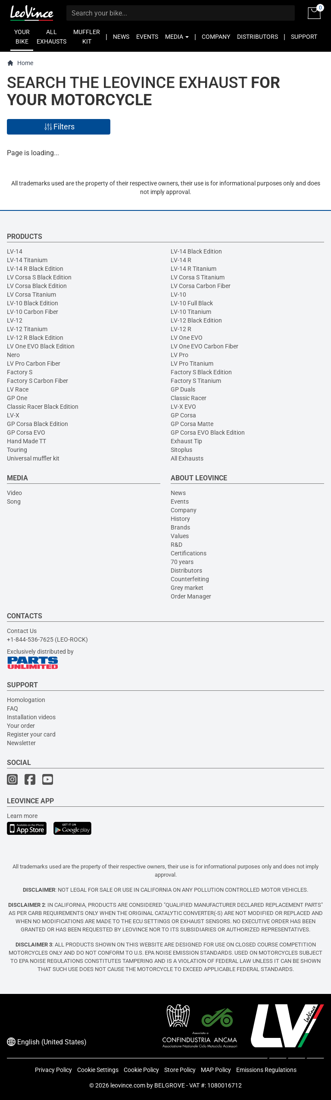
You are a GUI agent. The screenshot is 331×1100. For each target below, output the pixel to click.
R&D (176, 544)
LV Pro (179, 354)
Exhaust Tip (186, 441)
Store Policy (180, 1069)
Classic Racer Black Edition (42, 406)
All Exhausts (187, 458)
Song (14, 501)
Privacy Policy (53, 1069)
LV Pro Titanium (192, 363)
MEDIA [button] (177, 36)
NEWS (121, 36)
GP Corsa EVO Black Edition (208, 432)
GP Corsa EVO (26, 432)
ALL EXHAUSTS (51, 36)
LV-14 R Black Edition (35, 268)
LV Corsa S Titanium (198, 277)
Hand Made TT (26, 441)
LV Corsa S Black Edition (39, 277)
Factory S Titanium (196, 380)
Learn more (22, 815)
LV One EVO (187, 337)
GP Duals (183, 389)
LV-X (13, 415)
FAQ (12, 708)
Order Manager (191, 596)
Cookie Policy (141, 1069)
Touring (17, 449)
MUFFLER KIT (86, 36)
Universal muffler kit (33, 458)
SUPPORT (304, 36)
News (178, 492)
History (180, 518)
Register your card (31, 734)
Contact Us (22, 630)
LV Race (17, 389)
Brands (180, 527)
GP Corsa (183, 415)
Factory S (19, 372)
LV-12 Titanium (27, 329)
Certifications (188, 553)
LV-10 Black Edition (32, 303)
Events (180, 501)
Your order (21, 725)
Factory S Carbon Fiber (37, 380)
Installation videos (31, 717)
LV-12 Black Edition (196, 320)
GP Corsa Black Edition (37, 423)
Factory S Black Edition (201, 372)
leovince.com (127, 1085)
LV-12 (14, 320)
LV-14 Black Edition (196, 251)
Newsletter (21, 743)
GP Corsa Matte (192, 423)
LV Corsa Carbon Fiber (201, 285)
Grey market (187, 587)
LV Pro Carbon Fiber (33, 363)
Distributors (186, 570)
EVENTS (147, 36)
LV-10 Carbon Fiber (32, 311)
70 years (182, 561)
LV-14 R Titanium (193, 268)
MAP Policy (216, 1069)
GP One (17, 398)
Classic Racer (188, 398)
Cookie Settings (98, 1069)
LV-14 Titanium (27, 260)
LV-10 (178, 294)
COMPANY (216, 36)
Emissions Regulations (266, 1069)
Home (20, 63)
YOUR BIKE (22, 36)
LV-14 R (181, 260)
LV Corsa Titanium (31, 294)
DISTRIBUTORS (257, 36)
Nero (13, 354)
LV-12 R (181, 329)
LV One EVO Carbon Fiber (204, 346)
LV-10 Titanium (191, 311)
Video (14, 492)
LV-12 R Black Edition (35, 337)
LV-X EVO (183, 406)
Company (184, 510)
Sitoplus (181, 449)
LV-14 (14, 251)
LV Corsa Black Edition (37, 285)
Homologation (26, 699)
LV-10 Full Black (192, 303)
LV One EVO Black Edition (41, 346)
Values (180, 536)
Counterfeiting (190, 579)
